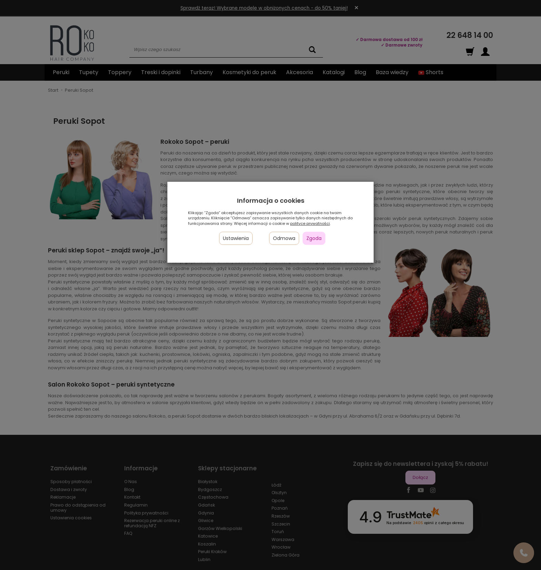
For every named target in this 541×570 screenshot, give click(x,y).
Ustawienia (236, 238)
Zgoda (314, 238)
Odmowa (284, 238)
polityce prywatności (310, 223)
